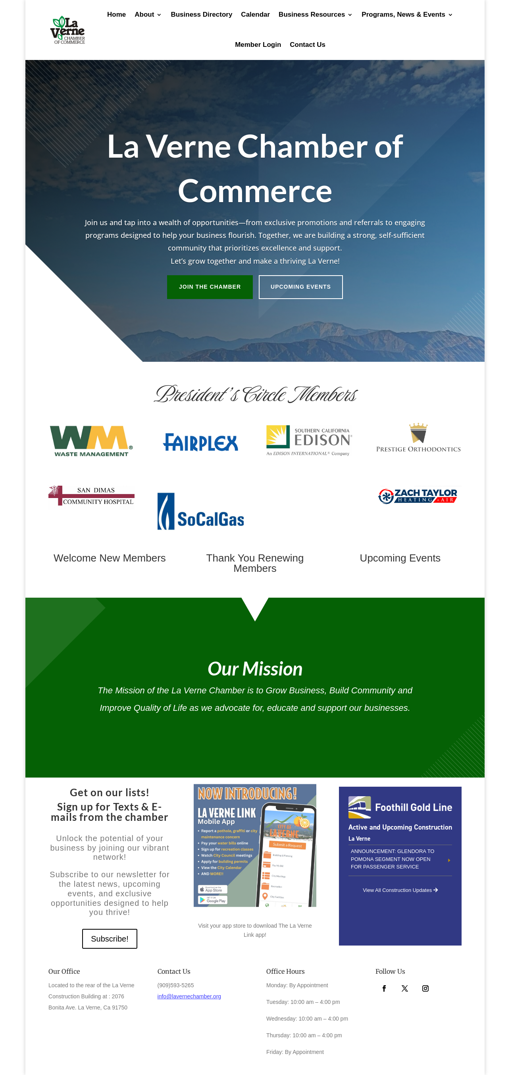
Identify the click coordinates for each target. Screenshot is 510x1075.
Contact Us (307, 44)
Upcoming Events (301, 287)
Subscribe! (110, 938)
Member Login (258, 44)
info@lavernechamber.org (189, 996)
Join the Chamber (210, 287)
